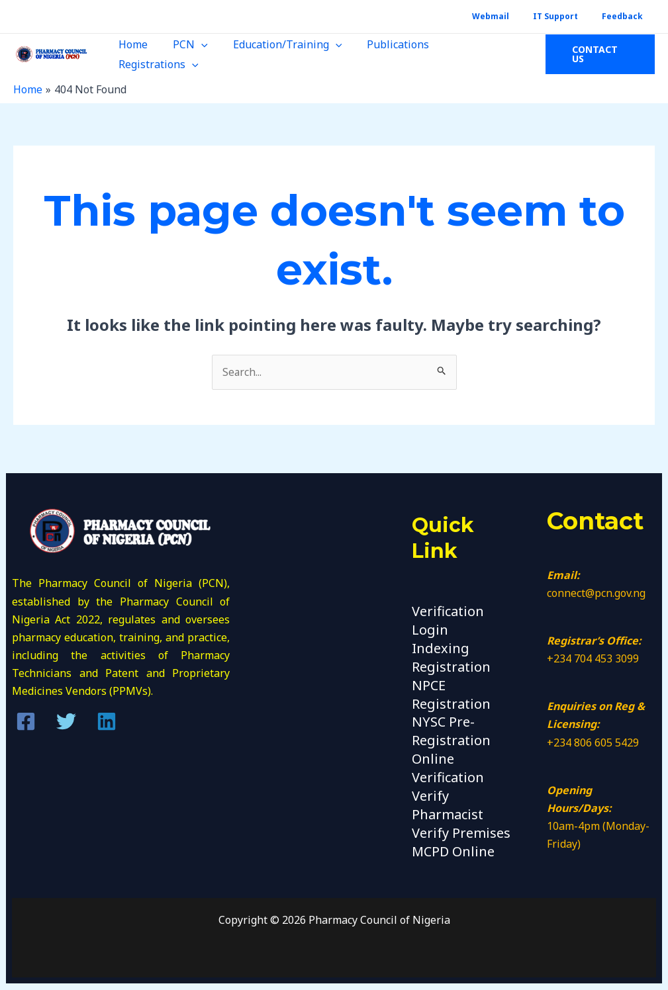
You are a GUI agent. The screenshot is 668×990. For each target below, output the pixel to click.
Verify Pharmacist (447, 800)
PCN (185, 54)
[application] (196, 54)
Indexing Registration (451, 656)
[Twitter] (66, 721)
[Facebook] (26, 721)
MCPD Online (453, 845)
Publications (385, 54)
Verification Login (448, 620)
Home (132, 54)
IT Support (567, 16)
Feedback (626, 16)
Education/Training (279, 54)
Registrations (478, 54)
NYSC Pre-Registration (451, 728)
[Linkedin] (106, 721)
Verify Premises (461, 827)
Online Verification (448, 764)
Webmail (510, 16)
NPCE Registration (451, 692)
